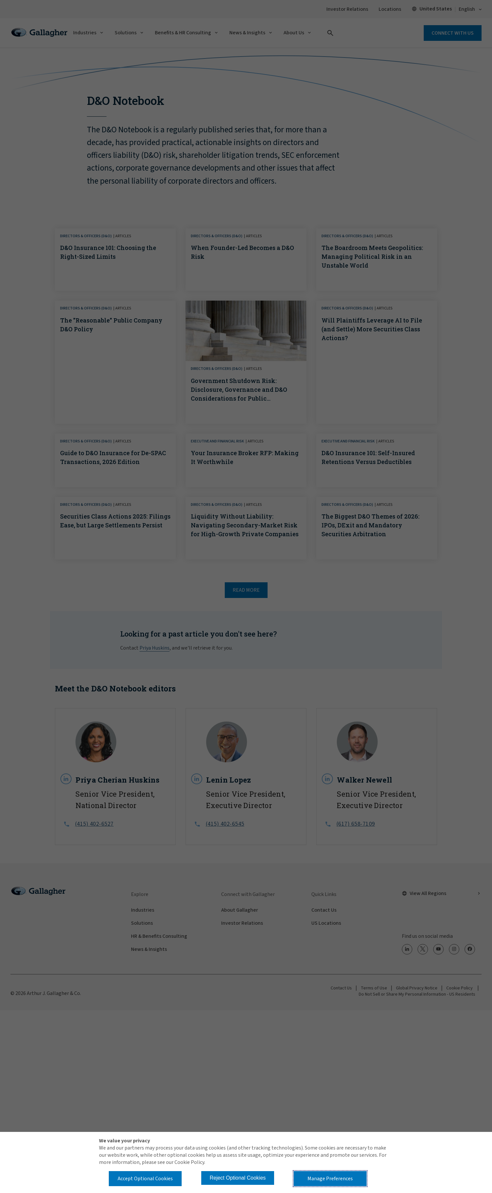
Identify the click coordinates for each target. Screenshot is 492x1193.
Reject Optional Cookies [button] (238, 1178)
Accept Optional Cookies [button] (145, 1178)
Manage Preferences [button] (330, 1178)
